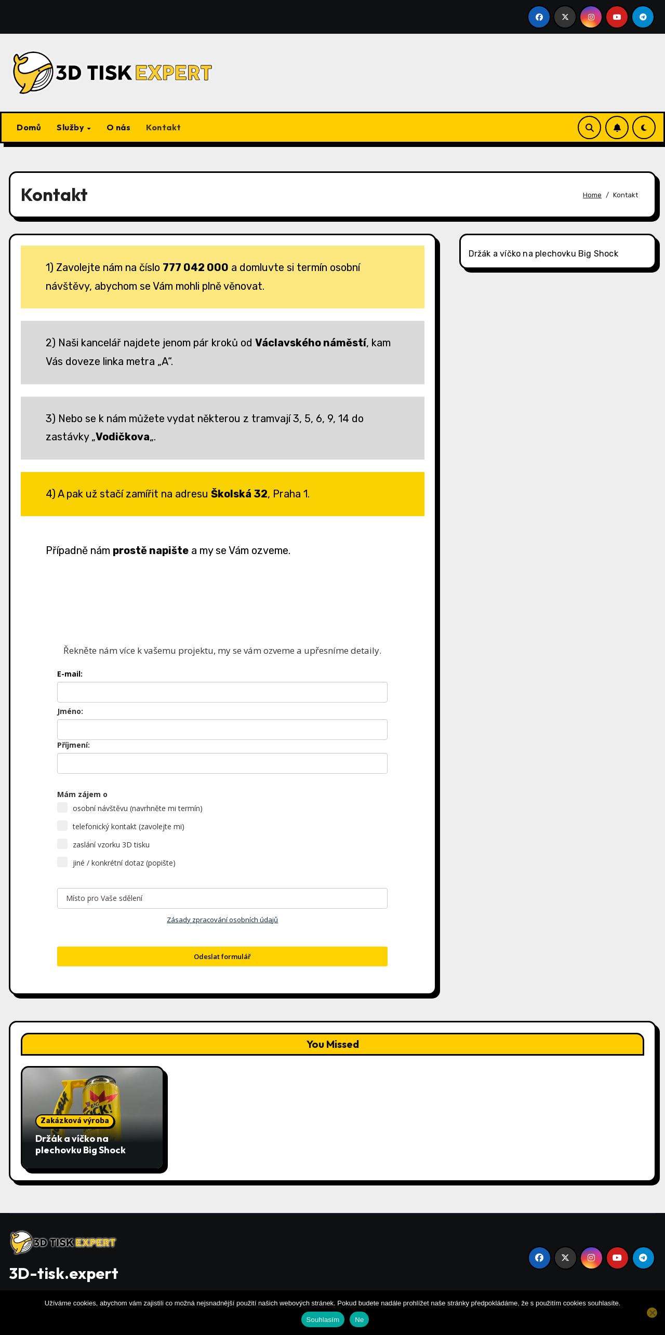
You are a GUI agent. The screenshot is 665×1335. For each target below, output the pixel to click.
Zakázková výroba (75, 1120)
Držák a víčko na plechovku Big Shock (543, 254)
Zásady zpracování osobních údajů (222, 919)
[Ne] (652, 1312)
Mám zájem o (82, 794)
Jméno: (70, 711)
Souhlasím (323, 1320)
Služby (71, 127)
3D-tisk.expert (63, 1273)
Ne (359, 1320)
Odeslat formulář (222, 956)
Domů (29, 127)
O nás (119, 127)
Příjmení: (73, 745)
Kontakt (163, 127)
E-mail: (70, 674)
